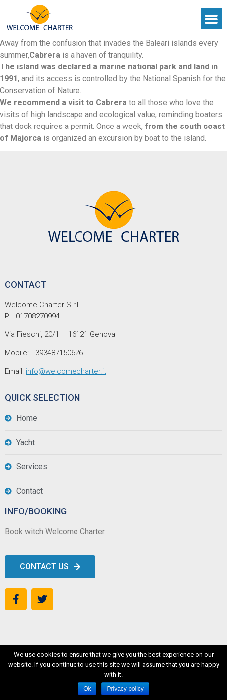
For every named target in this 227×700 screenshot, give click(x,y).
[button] (50, 566)
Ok (87, 688)
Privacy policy (125, 688)
